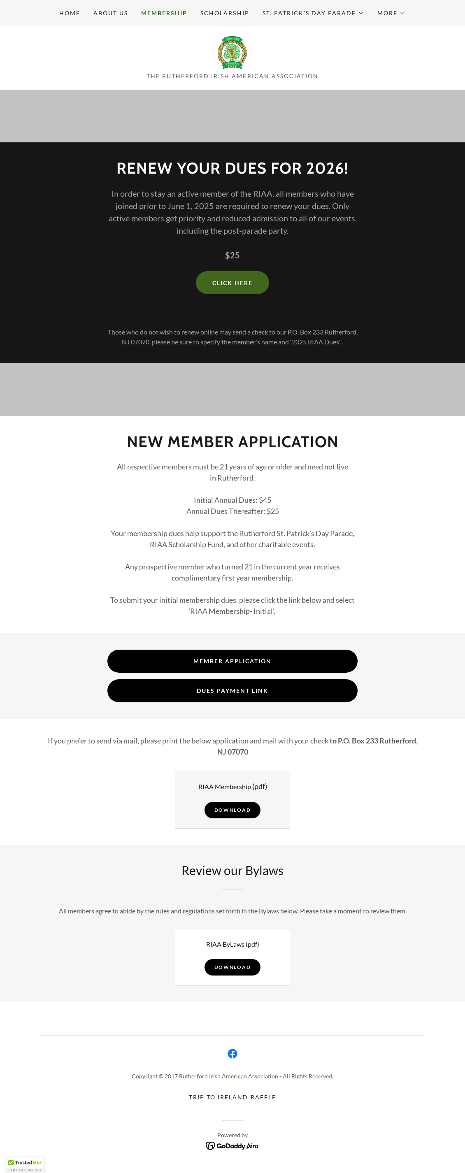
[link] (232, 52)
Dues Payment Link (232, 690)
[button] (313, 13)
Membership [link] (164, 12)
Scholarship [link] (224, 12)
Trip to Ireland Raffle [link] (232, 1097)
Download (232, 810)
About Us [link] (110, 12)
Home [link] (69, 12)
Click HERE (232, 282)
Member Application (232, 660)
